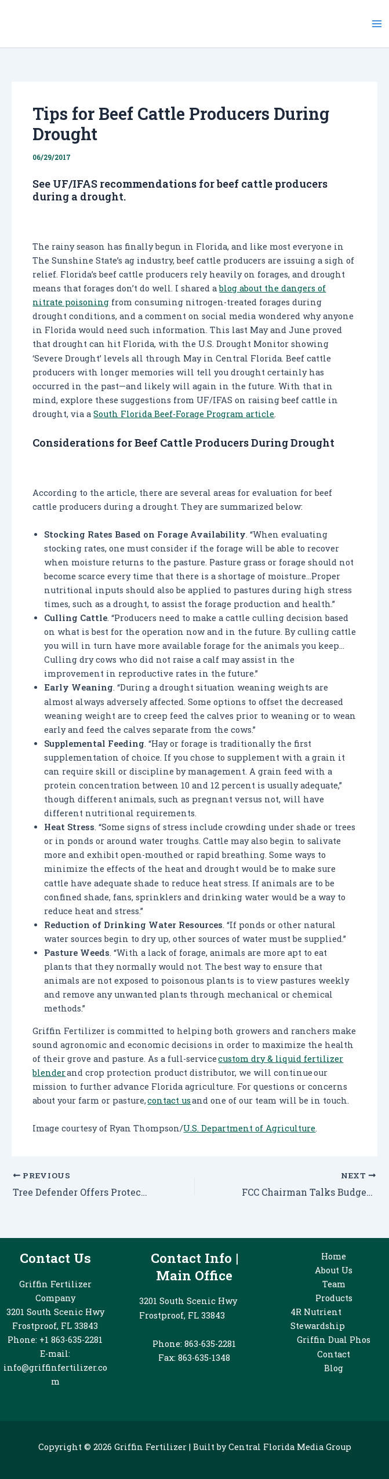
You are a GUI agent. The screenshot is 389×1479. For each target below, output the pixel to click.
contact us (169, 1100)
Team (334, 1284)
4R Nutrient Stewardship (317, 1318)
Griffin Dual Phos (333, 1339)
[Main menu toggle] (377, 24)
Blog (333, 1368)
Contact (333, 1354)
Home (333, 1256)
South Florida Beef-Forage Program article (183, 413)
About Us (333, 1270)
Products (333, 1297)
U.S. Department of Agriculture (249, 1128)
